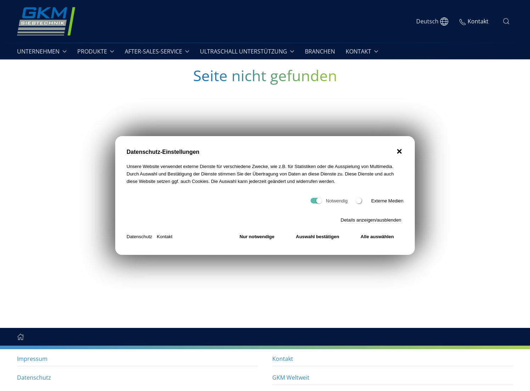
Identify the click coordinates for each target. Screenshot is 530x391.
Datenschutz (139, 236)
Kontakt (164, 236)
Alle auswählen (377, 236)
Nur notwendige (257, 236)
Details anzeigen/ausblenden (371, 220)
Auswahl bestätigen (317, 236)
